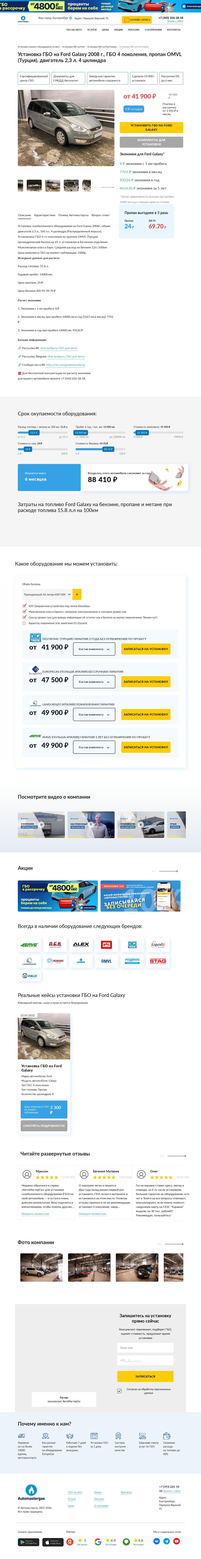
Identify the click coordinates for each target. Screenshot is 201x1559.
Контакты (174, 29)
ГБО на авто (74, 29)
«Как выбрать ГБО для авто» (59, 348)
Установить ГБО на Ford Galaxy (151, 127)
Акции (118, 29)
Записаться (145, 1376)
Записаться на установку (146, 649)
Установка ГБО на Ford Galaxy (102, 46)
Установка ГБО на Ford (73, 46)
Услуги (92, 29)
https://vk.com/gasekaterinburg (65, 364)
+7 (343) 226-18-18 (171, 17)
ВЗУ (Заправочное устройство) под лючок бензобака (56, 606)
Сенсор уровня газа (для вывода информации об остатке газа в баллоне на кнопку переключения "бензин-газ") (89, 617)
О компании (153, 29)
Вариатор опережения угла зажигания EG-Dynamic (54, 623)
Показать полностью (35, 1213)
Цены (105, 29)
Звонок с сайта (175, 21)
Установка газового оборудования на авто (39, 46)
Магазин (134, 29)
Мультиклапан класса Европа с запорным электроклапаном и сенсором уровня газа (74, 612)
